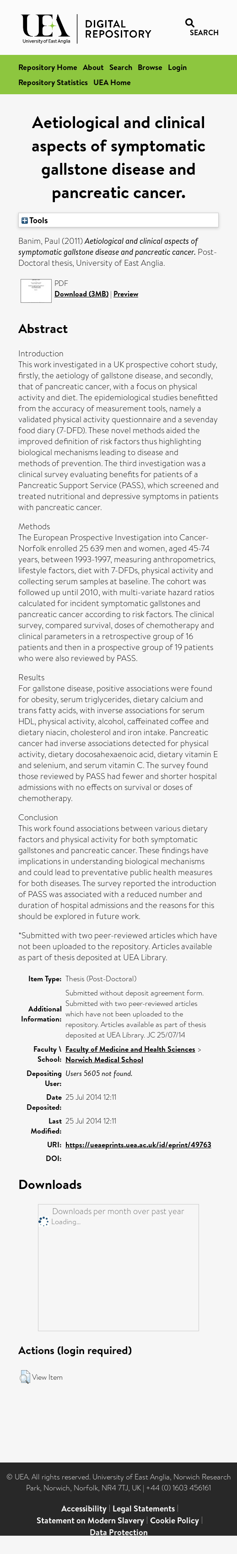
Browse (150, 67)
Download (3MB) (81, 294)
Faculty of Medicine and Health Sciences (130, 1049)
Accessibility (84, 1508)
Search (120, 67)
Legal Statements (144, 1508)
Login (177, 67)
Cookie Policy (174, 1520)
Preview (125, 294)
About (93, 67)
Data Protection (119, 1532)
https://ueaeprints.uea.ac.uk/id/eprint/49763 (138, 1145)
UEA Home (112, 82)
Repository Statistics (53, 82)
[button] (25, 1377)
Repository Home (47, 67)
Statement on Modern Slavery (90, 1520)
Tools (35, 220)
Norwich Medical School (104, 1059)
